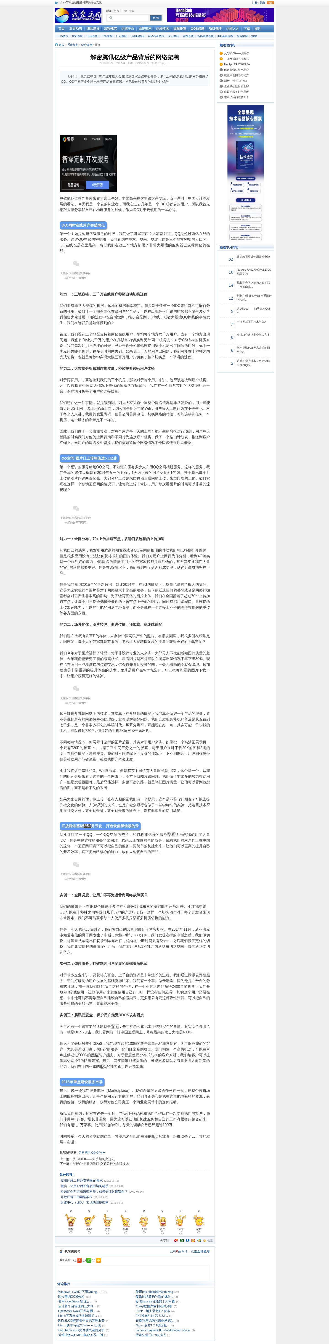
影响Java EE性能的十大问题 (155, 1301)
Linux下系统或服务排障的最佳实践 (80, 2)
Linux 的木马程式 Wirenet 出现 (79, 1325)
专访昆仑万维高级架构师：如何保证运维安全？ (94, 1191)
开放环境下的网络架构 (77, 1197)
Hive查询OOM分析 (71, 1296)
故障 (136, 895)
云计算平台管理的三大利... (77, 1306)
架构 (87, 826)
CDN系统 (92, 36)
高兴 (162, 1231)
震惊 (71, 1231)
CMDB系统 (137, 36)
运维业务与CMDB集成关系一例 (80, 1335)
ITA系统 (63, 36)
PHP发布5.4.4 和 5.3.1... (152, 1316)
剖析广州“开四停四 (235, 80)
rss (270, 2)
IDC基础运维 (225, 36)
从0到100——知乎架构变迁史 (93, 1159)
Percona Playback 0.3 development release (163, 1330)
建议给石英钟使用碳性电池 (253, 256)
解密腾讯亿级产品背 (236, 69)
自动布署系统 (156, 36)
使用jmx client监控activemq (154, 1292)
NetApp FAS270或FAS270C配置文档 (254, 271)
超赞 (199, 1231)
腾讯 (87, 1152)
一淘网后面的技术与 (236, 59)
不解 (89, 1231)
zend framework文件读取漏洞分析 (81, 1330)
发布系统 (77, 36)
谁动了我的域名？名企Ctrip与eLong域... (253, 363)
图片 (116, 11)
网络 (94, 1055)
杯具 (125, 1231)
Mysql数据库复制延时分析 (154, 1306)
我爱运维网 (142, 63)
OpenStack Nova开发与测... (76, 1311)
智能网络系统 (205, 36)
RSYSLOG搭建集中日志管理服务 (81, 1320)
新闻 (108, 11)
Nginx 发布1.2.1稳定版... (152, 1325)
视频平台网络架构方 (236, 75)
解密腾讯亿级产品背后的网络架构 (253, 350)
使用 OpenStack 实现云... (75, 1301)
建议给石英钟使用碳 (236, 91)
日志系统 (121, 36)
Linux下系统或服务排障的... (77, 1316)
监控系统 (188, 36)
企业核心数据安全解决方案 (253, 334)
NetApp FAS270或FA (237, 64)
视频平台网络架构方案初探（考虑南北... (253, 284)
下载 (124, 11)
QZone (100, 1152)
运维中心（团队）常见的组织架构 (85, 1202)
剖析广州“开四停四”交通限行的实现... (254, 297)
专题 (132, 11)
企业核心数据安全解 (236, 86)
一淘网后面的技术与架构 (252, 321)
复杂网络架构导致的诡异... (154, 1296)
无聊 (144, 1231)
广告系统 (106, 36)
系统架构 (72, 44)
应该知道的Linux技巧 (151, 1335)
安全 (89, 1015)
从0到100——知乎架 (236, 53)
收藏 (210, 1240)
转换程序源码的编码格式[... (155, 1320)
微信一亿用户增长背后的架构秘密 (85, 1186)
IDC (103, 1066)
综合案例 (242, 36)
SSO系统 (173, 36)
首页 (61, 44)
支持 (180, 1231)
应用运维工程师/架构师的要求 (82, 1180)
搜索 (254, 36)
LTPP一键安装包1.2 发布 (153, 1311)
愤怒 (107, 1231)
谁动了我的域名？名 (236, 97)
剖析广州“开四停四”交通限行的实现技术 (100, 1164)
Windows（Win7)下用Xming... (78, 1292)
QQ (93, 1152)
